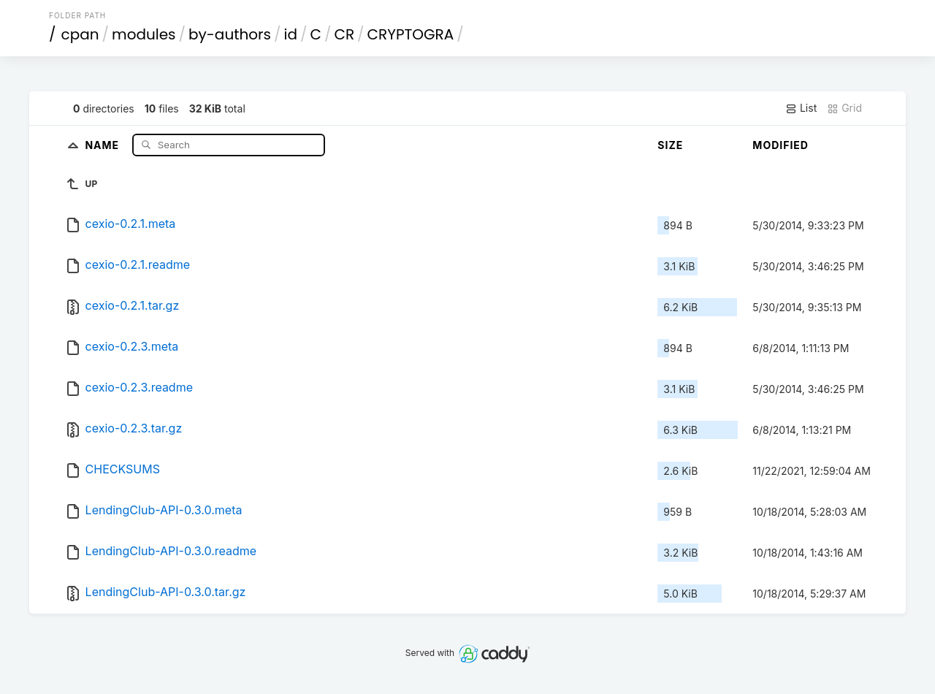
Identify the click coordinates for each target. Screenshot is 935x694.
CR (344, 34)
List (801, 108)
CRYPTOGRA (410, 34)
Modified (780, 145)
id (290, 34)
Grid (844, 108)
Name (103, 144)
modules (143, 34)
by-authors (229, 34)
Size (670, 145)
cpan (80, 34)
